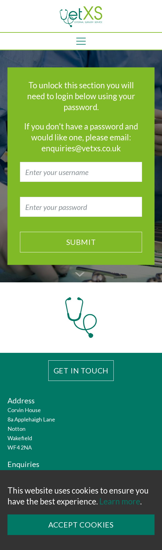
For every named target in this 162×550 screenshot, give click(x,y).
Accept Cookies (81, 524)
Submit (81, 241)
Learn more (119, 501)
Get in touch (81, 370)
